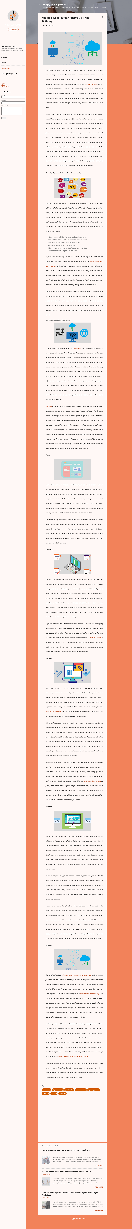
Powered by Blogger (79, 1224)
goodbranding (69, 1095)
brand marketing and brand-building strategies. (73, 1062)
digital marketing (58, 1095)
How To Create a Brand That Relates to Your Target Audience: (66, 1156)
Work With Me (86, 13)
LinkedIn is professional (54, 717)
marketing (46, 1099)
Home (46, 13)
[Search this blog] (13, 77)
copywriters (85, 608)
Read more (99, 1171)
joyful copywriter (81, 1095)
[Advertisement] (114, 46)
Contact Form (100, 13)
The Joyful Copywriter (54, 4)
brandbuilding (47, 1095)
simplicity (54, 1099)
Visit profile (13, 29)
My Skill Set (73, 13)
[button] (102, 23)
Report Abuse (5, 68)
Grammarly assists (95, 643)
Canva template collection (94, 490)
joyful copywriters (93, 1095)
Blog (63, 13)
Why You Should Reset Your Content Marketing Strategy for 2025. (67, 1177)
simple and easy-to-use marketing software (77, 981)
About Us (54, 13)
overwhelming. (76, 354)
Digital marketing (92, 90)
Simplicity (49, 412)
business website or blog (92, 787)
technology (62, 1099)
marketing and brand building (89, 999)
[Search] (119, 5)
